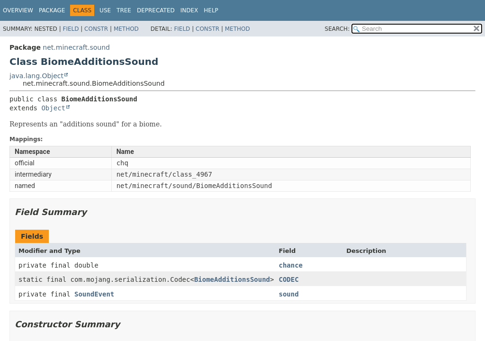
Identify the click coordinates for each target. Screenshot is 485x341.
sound (288, 294)
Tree (124, 10)
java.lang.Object (36, 76)
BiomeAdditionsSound (232, 279)
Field (71, 29)
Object (53, 108)
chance (290, 265)
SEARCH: (337, 29)
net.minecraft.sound (76, 47)
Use (105, 10)
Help (211, 10)
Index (189, 10)
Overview (18, 10)
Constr (96, 29)
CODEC (288, 279)
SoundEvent (94, 294)
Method (126, 29)
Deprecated (156, 10)
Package (52, 10)
